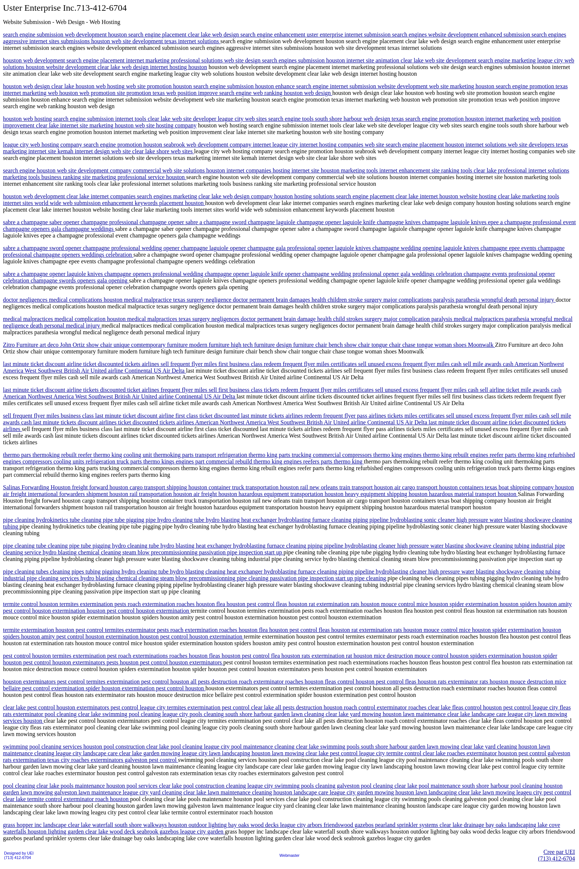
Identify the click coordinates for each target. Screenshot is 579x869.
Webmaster (289, 855)
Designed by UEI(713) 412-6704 (19, 855)
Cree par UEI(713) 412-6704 (556, 855)
